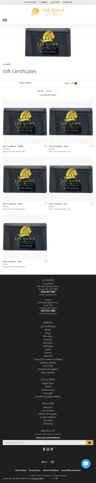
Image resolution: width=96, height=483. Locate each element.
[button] (30, 2)
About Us (48, 407)
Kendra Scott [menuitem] (48, 389)
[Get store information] (48, 295)
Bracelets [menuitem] (48, 336)
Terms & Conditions (51, 470)
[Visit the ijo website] (45, 462)
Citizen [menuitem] (48, 386)
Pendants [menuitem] (48, 346)
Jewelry (8, 64)
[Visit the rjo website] (52, 462)
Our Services (48, 410)
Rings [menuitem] (48, 333)
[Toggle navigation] (5, 20)
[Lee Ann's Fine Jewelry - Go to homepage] (48, 12)
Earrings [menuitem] (48, 339)
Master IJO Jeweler (48, 413)
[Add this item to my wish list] (45, 146)
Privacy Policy (34, 470)
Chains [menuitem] (48, 349)
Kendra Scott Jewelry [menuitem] (48, 369)
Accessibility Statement (71, 470)
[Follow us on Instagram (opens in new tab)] (47, 449)
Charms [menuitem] (48, 352)
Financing (48, 423)
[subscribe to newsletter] (89, 442)
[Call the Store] (48, 291)
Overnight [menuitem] (48, 393)
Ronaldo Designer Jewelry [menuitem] (47, 396)
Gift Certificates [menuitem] (48, 326)
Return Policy (20, 470)
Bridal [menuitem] (48, 329)
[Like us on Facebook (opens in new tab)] (44, 449)
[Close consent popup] (53, 478)
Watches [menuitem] (48, 356)
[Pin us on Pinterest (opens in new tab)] (52, 449)
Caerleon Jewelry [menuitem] (48, 362)
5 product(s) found (48, 95)
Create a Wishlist (48, 417)
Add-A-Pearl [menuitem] (48, 383)
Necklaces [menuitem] (48, 342)
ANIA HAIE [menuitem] (48, 365)
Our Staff (48, 420)
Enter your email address (48, 437)
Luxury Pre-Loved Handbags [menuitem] (48, 359)
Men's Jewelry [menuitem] (48, 372)
